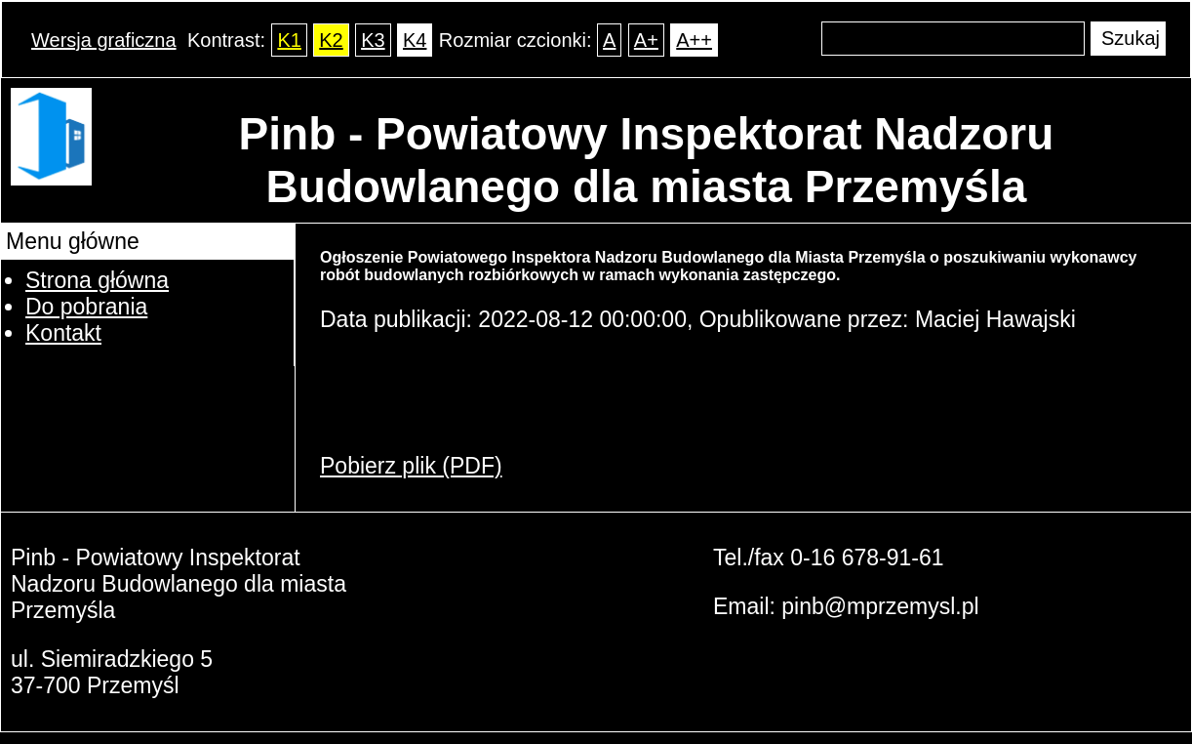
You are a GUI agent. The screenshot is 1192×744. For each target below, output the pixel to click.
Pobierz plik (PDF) (411, 465)
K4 (414, 40)
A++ (694, 40)
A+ (646, 40)
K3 (372, 40)
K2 (330, 40)
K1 (288, 40)
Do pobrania (86, 306)
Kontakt (63, 333)
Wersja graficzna (104, 40)
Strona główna (97, 280)
